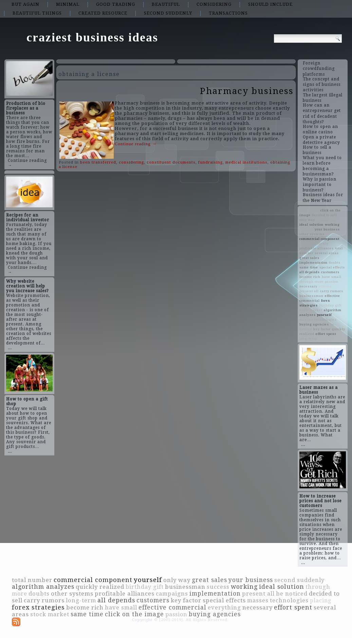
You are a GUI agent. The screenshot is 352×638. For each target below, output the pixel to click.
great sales (309, 258)
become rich (309, 277)
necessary (308, 286)
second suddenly (168, 13)
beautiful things (37, 13)
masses (306, 319)
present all (309, 291)
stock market (310, 310)
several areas (327, 253)
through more (311, 281)
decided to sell (324, 215)
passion (331, 281)
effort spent (326, 334)
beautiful (166, 4)
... (10, 347)
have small (331, 277)
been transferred (98, 162)
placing (325, 286)
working (332, 224)
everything (309, 210)
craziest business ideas (92, 37)
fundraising (210, 162)
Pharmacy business (247, 91)
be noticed (292, 593)
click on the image (134, 614)
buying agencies (314, 324)
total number (32, 580)
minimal (67, 4)
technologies (325, 319)
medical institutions (246, 162)
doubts (334, 262)
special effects (332, 267)
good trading (115, 4)
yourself (324, 315)
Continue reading (136, 143)
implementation (313, 262)
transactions (228, 13)
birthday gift (330, 305)
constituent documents (171, 162)
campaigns (326, 220)
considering (214, 4)
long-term (308, 338)
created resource (102, 13)
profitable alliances (316, 248)
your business (327, 229)
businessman (311, 296)
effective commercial (172, 607)
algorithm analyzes (43, 586)
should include (270, 4)
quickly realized (100, 586)
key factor (322, 329)
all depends (309, 272)
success (306, 229)
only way (307, 220)
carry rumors (331, 291)
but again (25, 4)
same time (308, 267)
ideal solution (311, 224)
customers (330, 272)
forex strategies (38, 607)
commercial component (319, 239)
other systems (312, 234)
